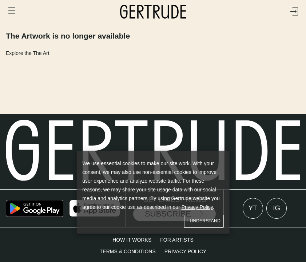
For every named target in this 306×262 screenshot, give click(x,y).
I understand (203, 221)
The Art (41, 53)
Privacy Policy (197, 207)
